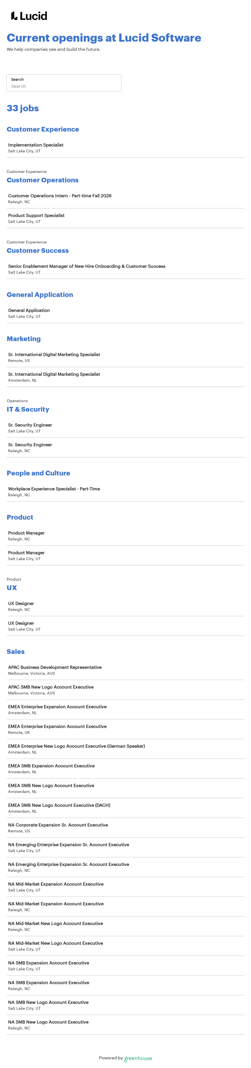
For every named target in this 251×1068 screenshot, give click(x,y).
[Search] (64, 86)
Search (17, 79)
